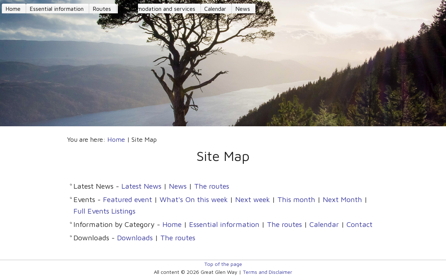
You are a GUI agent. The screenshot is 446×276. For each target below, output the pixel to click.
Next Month (342, 199)
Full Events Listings (104, 211)
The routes (211, 186)
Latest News (141, 186)
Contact (360, 224)
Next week (252, 199)
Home (116, 139)
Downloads (135, 237)
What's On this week (194, 199)
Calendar (324, 224)
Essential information (224, 224)
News (178, 186)
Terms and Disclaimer (267, 272)
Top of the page (223, 264)
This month (296, 199)
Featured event (127, 199)
